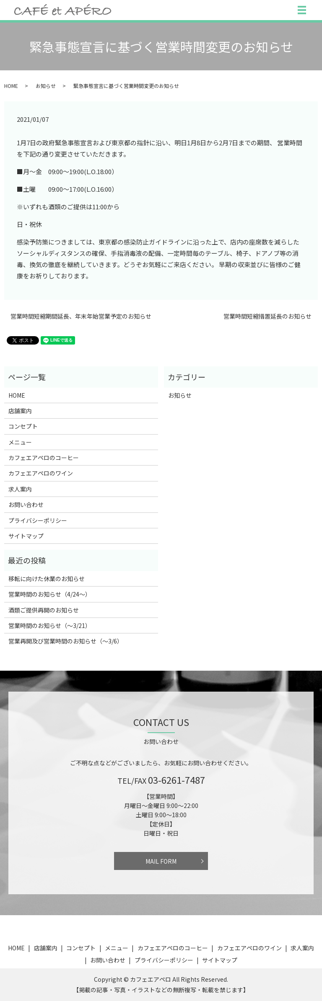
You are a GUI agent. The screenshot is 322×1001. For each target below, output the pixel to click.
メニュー (20, 442)
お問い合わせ (26, 504)
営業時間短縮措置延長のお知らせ (267, 316)
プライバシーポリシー (37, 520)
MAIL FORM (161, 861)
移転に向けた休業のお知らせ (46, 578)
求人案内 (20, 489)
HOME (11, 85)
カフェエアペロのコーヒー (43, 457)
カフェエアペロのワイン (40, 473)
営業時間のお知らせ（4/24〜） (49, 594)
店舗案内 (20, 411)
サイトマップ (26, 536)
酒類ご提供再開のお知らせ (43, 610)
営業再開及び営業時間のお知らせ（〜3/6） (65, 641)
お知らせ (46, 85)
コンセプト (23, 426)
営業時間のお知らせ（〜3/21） (49, 625)
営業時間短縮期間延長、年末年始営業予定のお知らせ (80, 316)
